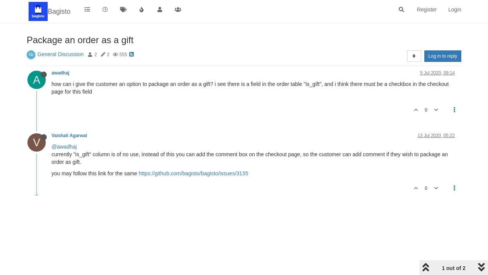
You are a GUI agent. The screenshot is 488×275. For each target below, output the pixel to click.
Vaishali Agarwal (69, 135)
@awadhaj (64, 147)
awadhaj (60, 73)
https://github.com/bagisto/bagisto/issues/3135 (193, 173)
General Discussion (60, 54)
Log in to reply (443, 56)
